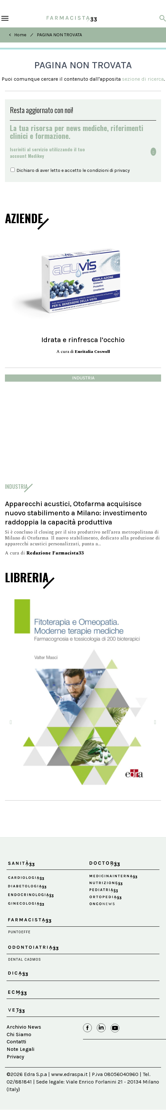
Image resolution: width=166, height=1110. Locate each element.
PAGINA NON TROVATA (59, 35)
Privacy (15, 1056)
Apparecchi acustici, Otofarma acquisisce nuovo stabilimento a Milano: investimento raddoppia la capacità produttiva (76, 512)
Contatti (16, 1041)
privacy (122, 170)
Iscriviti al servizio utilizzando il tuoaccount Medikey (47, 152)
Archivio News (24, 1027)
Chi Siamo (19, 1034)
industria (83, 378)
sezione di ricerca (143, 79)
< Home (17, 35)
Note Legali (20, 1049)
